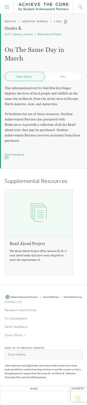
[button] (7, 7)
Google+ (34, 398)
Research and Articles (21, 310)
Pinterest (45, 398)
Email (57, 398)
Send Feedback (16, 327)
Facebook (22, 398)
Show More (13, 335)
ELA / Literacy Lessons (19, 34)
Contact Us (13, 302)
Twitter (10, 398)
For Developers (16, 318)
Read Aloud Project (49, 34)
